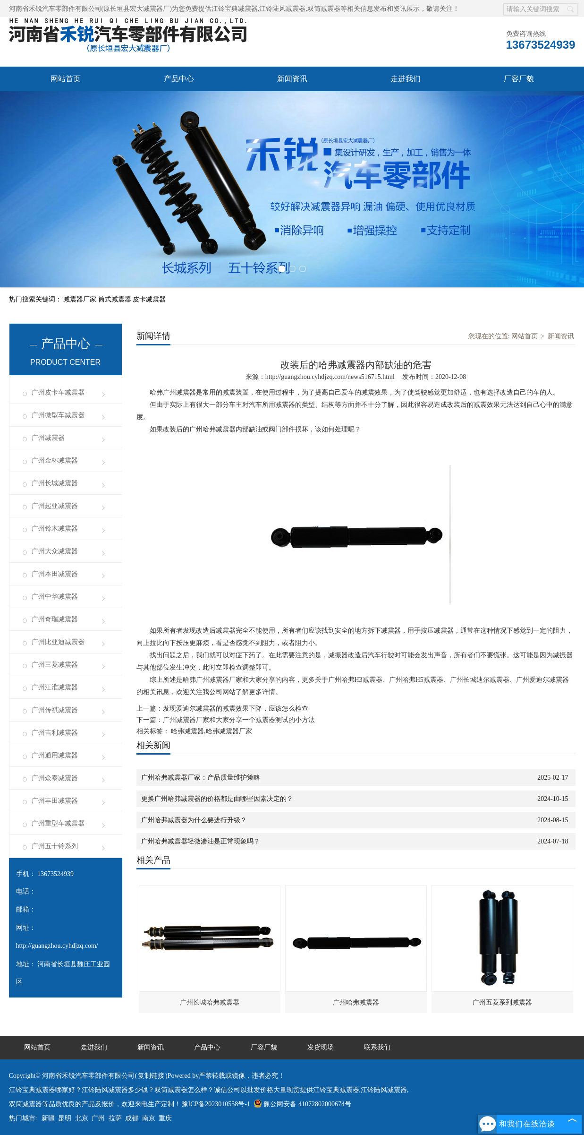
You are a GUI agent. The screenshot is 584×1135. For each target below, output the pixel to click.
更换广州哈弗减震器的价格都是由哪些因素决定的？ (217, 798)
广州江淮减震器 (55, 687)
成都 (131, 1118)
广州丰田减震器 (55, 800)
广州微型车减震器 (58, 415)
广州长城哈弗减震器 (209, 1002)
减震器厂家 (80, 299)
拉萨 (115, 1118)
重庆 (165, 1118)
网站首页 (66, 79)
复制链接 (151, 1075)
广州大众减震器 (55, 551)
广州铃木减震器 (55, 528)
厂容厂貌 (519, 79)
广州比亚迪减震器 (58, 641)
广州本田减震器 (55, 573)
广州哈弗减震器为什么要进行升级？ (194, 820)
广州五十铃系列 (55, 846)
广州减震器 (48, 437)
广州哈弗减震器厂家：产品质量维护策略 (200, 777)
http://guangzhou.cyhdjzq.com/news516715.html (330, 376)
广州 (98, 1118)
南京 (148, 1118)
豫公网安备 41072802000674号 (302, 1104)
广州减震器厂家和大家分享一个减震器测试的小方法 (239, 719)
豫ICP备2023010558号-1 (216, 1104)
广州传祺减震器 (55, 710)
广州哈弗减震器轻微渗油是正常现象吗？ (200, 841)
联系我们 (377, 1047)
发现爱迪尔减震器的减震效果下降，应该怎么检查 (235, 708)
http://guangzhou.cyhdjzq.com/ (57, 945)
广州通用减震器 (55, 755)
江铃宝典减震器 (235, 8)
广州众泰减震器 (55, 778)
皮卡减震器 (149, 299)
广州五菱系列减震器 (502, 1002)
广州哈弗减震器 (356, 1002)
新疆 (48, 1118)
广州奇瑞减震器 (55, 619)
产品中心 (179, 79)
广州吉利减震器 (55, 732)
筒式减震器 (115, 299)
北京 (81, 1118)
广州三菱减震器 (55, 664)
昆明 (64, 1118)
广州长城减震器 (55, 483)
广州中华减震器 (55, 596)
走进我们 (405, 79)
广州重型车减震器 (58, 823)
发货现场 (320, 1047)
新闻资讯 (292, 79)
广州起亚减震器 (55, 505)
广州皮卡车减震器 (58, 392)
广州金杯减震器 (55, 460)
